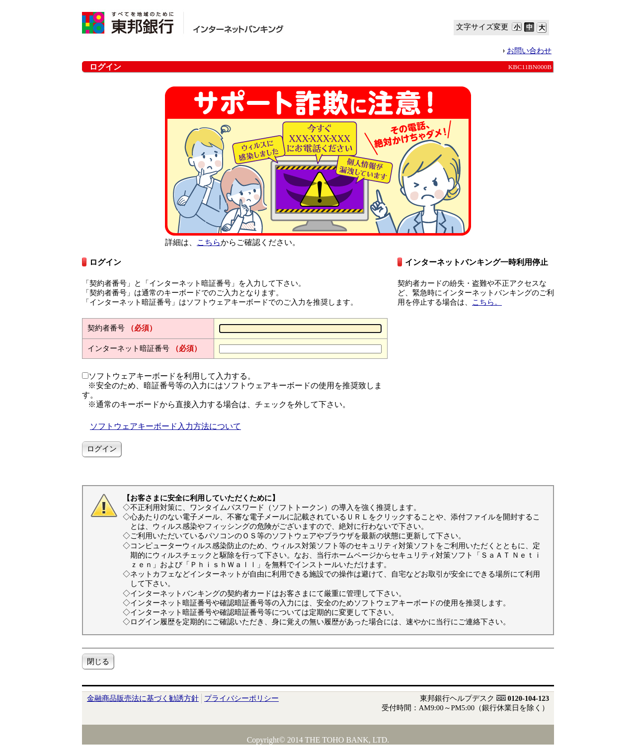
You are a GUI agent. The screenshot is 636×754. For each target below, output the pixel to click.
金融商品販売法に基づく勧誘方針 (143, 698)
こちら (209, 242)
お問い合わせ (529, 51)
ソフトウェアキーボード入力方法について (165, 426)
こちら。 (487, 302)
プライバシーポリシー (241, 698)
